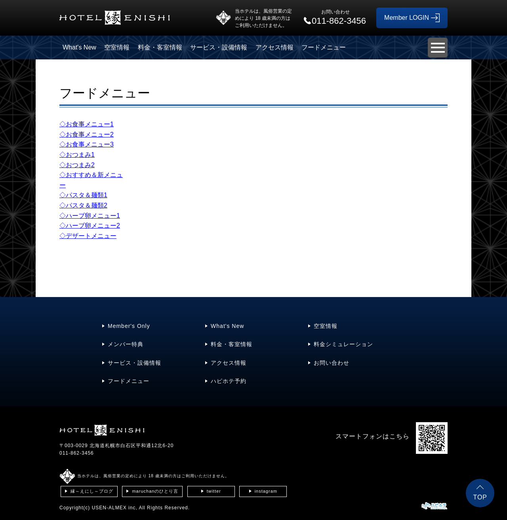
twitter (214, 491)
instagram (266, 491)
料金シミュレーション (343, 344)
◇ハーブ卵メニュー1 (89, 215)
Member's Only (129, 326)
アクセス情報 (274, 47)
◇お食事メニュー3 (86, 144)
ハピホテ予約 (228, 381)
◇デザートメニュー (87, 235)
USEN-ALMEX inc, (114, 507)
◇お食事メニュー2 (86, 134)
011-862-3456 (76, 453)
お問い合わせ (331, 363)
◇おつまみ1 (77, 154)
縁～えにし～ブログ (92, 491)
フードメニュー (323, 47)
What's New (79, 47)
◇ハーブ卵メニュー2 (89, 225)
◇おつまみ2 (77, 165)
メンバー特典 (125, 344)
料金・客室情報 (160, 47)
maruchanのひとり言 (155, 491)
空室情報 (117, 47)
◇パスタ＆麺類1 (83, 195)
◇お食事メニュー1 (86, 124)
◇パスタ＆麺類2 (83, 205)
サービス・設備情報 (218, 47)
